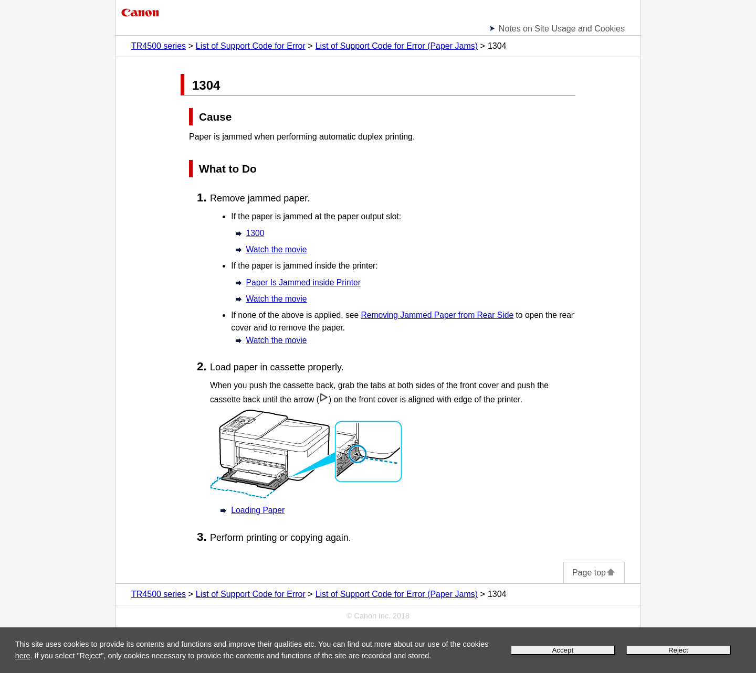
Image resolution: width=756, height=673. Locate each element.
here (22, 655)
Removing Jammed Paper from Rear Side (437, 315)
